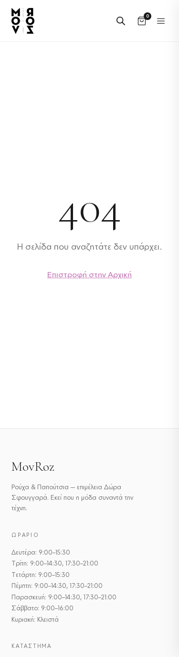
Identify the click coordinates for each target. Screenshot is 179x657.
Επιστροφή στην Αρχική (89, 274)
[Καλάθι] (141, 21)
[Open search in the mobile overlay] (121, 21)
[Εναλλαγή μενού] (161, 21)
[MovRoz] (22, 21)
